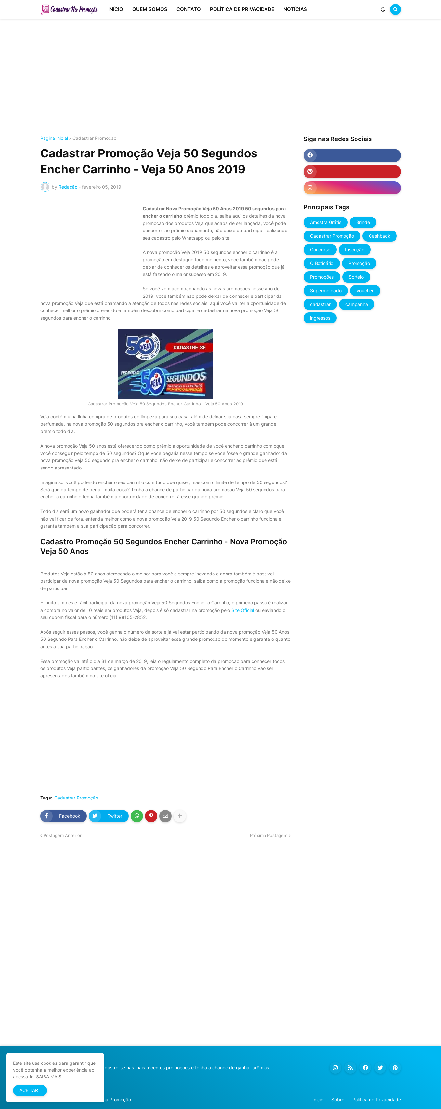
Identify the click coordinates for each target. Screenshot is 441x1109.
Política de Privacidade (376, 1099)
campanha (356, 304)
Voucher (365, 290)
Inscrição (354, 249)
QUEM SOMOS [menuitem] (149, 9)
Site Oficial (242, 610)
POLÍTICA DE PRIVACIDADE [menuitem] (242, 9)
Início (317, 1099)
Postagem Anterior (63, 835)
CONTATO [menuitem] (188, 9)
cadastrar (320, 304)
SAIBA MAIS (48, 1076)
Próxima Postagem (268, 835)
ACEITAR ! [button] (30, 1090)
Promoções (322, 277)
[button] (383, 9)
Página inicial (54, 138)
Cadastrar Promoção (94, 138)
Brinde (363, 222)
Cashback (379, 236)
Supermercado (326, 290)
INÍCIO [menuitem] (115, 9)
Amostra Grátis (325, 222)
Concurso (320, 249)
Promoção (359, 263)
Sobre (337, 1099)
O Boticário (321, 263)
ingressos (320, 318)
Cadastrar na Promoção (106, 1099)
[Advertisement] (220, 77)
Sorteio (356, 277)
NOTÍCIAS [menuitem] (295, 9)
